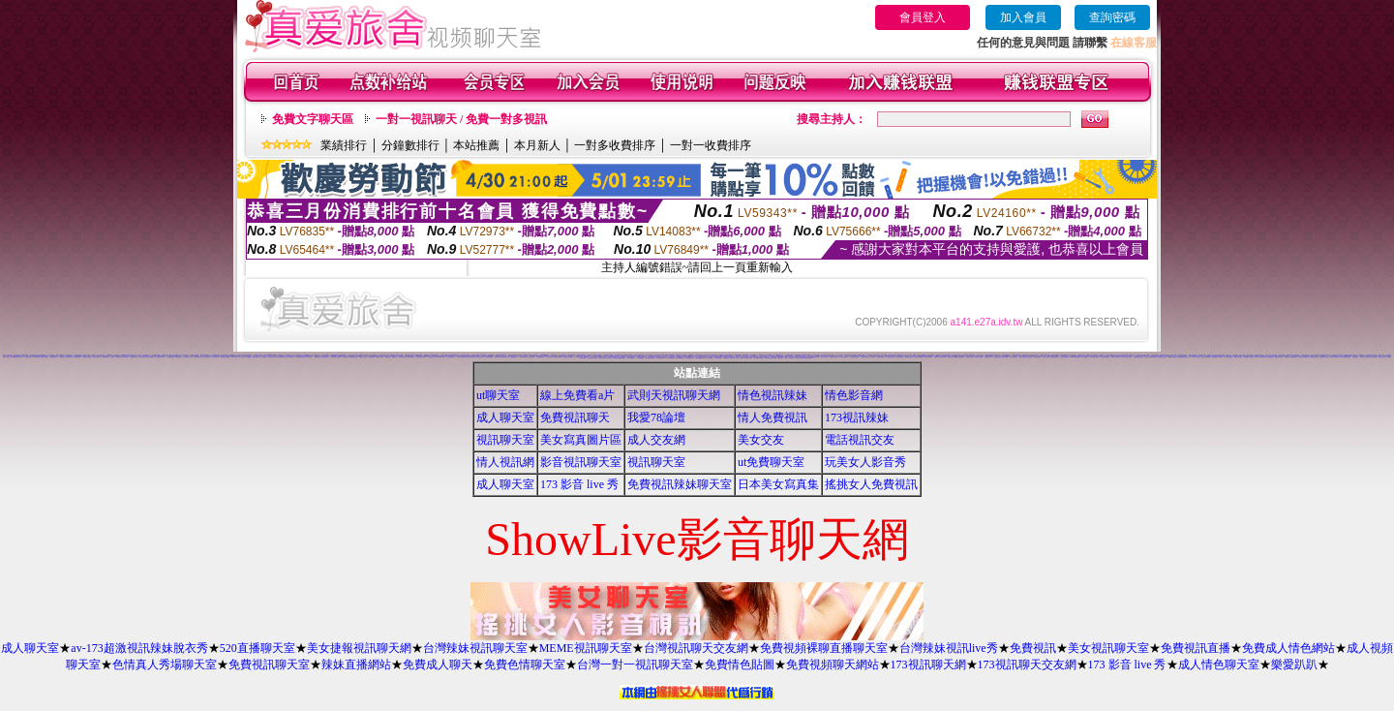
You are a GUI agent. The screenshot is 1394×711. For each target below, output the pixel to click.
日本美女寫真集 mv (557, 356)
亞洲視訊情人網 (988, 356)
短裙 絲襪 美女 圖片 (778, 357)
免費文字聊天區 (312, 119)
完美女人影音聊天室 (789, 357)
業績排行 (343, 145)
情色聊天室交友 (178, 356)
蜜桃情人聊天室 (1163, 356)
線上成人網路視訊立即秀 (1126, 356)
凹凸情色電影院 (844, 356)
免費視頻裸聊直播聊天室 (824, 648)
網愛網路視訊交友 (1279, 356)
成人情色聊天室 (1218, 664)
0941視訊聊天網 (670, 357)
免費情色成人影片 (363, 356)
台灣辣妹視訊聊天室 (475, 648)
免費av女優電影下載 (280, 356)
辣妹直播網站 (356, 664)
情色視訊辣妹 (772, 395)
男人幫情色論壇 (290, 356)
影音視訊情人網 (1013, 356)
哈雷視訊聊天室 (150, 356)
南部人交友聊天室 (403, 356)
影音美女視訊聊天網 (854, 356)
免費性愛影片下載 (909, 356)
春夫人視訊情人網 (1335, 356)
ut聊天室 (498, 395)
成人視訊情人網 (871, 356)
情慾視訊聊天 (1355, 356)
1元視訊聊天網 (372, 356)
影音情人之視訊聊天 (1115, 356)
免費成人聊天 (437, 664)
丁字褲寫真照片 (86, 355)
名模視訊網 (732, 357)
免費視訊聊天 (575, 417)
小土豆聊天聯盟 (639, 357)
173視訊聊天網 (928, 664)
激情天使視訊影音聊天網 (17, 356)
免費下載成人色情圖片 (336, 356)
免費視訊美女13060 (1094, 356)
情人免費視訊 (772, 417)
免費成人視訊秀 (601, 357)
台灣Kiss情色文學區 (471, 356)
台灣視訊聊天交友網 (696, 648)
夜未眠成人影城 (142, 356)
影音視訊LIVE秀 (441, 356)
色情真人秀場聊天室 (164, 664)
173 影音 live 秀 (579, 484)
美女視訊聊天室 (1108, 648)
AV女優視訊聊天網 (170, 356)
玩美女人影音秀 (865, 462)
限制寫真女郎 (505, 356)
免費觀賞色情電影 (353, 356)
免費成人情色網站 (1288, 648)
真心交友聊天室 (271, 356)
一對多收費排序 (614, 145)
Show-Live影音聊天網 (1346, 356)
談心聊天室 (263, 356)
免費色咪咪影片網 (97, 356)
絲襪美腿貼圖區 (489, 356)
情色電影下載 (62, 356)
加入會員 (1023, 17)
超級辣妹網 (1287, 356)
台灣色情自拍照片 (77, 356)
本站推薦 (476, 145)
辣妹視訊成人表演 (890, 356)
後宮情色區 (1102, 355)
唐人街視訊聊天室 (689, 357)
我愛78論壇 (656, 417)
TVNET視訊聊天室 (1259, 355)
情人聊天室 (241, 356)
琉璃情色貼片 (726, 357)
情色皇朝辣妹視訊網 (758, 357)
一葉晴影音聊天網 (255, 356)
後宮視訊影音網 (864, 356)
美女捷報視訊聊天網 (359, 648)
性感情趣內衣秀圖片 (1248, 356)
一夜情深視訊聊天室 (1054, 356)
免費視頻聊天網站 (832, 664)
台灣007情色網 (411, 356)
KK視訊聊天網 (1269, 356)
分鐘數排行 (410, 145)
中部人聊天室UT (216, 356)
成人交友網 (656, 440)
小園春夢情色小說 (514, 356)
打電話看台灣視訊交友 (1138, 356)
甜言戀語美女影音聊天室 (1217, 356)
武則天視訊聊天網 (673, 395)
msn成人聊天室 (380, 356)
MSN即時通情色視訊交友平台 (1185, 356)
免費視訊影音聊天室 (1105, 356)
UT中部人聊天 (95, 355)
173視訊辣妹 (857, 417)
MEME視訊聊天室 (585, 648)
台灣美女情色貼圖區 (649, 357)
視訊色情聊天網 (523, 356)
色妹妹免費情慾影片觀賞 (813, 356)
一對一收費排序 (710, 145)
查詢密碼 (1112, 17)
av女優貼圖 (247, 356)
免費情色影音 (119, 356)
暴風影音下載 (126, 356)
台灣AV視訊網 (1084, 356)
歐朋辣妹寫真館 (1293, 356)
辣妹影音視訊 (234, 356)
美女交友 (761, 440)
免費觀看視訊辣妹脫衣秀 (959, 356)
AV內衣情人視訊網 (979, 356)
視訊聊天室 (505, 440)
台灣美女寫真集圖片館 (421, 356)
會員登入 (922, 17)
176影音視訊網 (1373, 356)
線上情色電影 (549, 356)
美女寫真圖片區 (580, 440)
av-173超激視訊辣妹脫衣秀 (139, 648)
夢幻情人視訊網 (1196, 356)
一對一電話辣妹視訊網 (659, 357)
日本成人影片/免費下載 (611, 357)
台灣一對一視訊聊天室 (635, 664)
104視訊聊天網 (1046, 356)
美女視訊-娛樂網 (27, 356)
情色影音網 (854, 395)
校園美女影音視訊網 (225, 356)
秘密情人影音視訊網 (769, 357)
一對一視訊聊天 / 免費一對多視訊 (461, 119)
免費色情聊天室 (524, 664)
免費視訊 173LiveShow (940, 356)
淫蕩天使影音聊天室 (1314, 356)
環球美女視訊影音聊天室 (835, 356)
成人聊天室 (505, 417)
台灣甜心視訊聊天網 (800, 357)
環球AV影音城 (740, 357)
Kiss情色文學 (69, 356)
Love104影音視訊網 (300, 356)
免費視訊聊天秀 (53, 356)
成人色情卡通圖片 (206, 356)
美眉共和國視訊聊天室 (700, 357)
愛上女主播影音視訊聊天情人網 (1152, 356)
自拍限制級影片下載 (432, 356)
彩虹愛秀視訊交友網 (592, 357)
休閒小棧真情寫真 (197, 356)
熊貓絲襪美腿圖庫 (919, 356)
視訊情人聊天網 (824, 356)
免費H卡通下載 (916, 355)
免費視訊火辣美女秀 (1364, 356)
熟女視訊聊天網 (808, 357)
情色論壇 (112, 356)
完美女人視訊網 (1021, 356)
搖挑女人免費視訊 (871, 484)
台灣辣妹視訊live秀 (948, 648)
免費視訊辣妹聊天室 (679, 484)
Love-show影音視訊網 (1260, 356)
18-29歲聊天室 (630, 357)
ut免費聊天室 (771, 462)
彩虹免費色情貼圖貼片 (568, 356)
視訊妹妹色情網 (1064, 356)
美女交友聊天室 (6, 356)
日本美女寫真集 (778, 484)
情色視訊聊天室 (1382, 356)
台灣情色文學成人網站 (166, 355)
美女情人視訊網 (969, 356)
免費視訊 (1033, 648)
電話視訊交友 (859, 440)
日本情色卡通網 (498, 356)
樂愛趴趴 (1294, 664)
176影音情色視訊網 (1237, 356)
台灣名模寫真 (698, 355)
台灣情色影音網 (36, 356)
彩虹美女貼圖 (830, 355)
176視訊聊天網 (578, 356)
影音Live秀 (394, 356)
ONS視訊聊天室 (318, 356)
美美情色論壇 (1029, 356)
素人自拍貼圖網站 (709, 357)
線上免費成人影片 (451, 356)
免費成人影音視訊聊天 (1206, 356)
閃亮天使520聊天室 (679, 357)
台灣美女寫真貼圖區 (461, 356)
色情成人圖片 (326, 356)
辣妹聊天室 (950, 356)
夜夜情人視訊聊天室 (1303, 356)
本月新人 (537, 145)
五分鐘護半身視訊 (444, 355)
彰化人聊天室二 (309, 356)
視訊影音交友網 (480, 356)
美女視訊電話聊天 (899, 356)
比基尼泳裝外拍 (134, 356)
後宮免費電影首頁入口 (1164, 355)
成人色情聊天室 (531, 356)
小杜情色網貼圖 (996, 356)
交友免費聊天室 (105, 356)
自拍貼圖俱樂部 (1037, 356)
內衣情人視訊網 (1004, 356)
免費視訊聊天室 (269, 664)
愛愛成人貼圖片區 (44, 356)
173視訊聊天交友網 (1027, 664)
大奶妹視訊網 (718, 357)
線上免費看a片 (577, 395)
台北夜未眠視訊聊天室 (454, 355)
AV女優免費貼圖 (540, 356)
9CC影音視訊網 (1228, 356)
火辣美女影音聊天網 (928, 356)
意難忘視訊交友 (1210, 355)
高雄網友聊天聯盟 (1172, 356)
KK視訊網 (387, 356)
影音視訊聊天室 (580, 462)
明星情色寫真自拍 (160, 356)
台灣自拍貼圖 (1173, 355)
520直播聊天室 (257, 648)
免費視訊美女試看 (881, 356)
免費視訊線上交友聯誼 (1324, 356)
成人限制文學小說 (188, 356)
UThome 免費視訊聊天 (1075, 356)
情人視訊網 (505, 462)
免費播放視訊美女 (621, 357)
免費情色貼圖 (739, 664)
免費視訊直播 (1195, 648)
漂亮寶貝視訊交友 (748, 357)
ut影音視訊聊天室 (87, 356)
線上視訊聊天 (345, 356)
